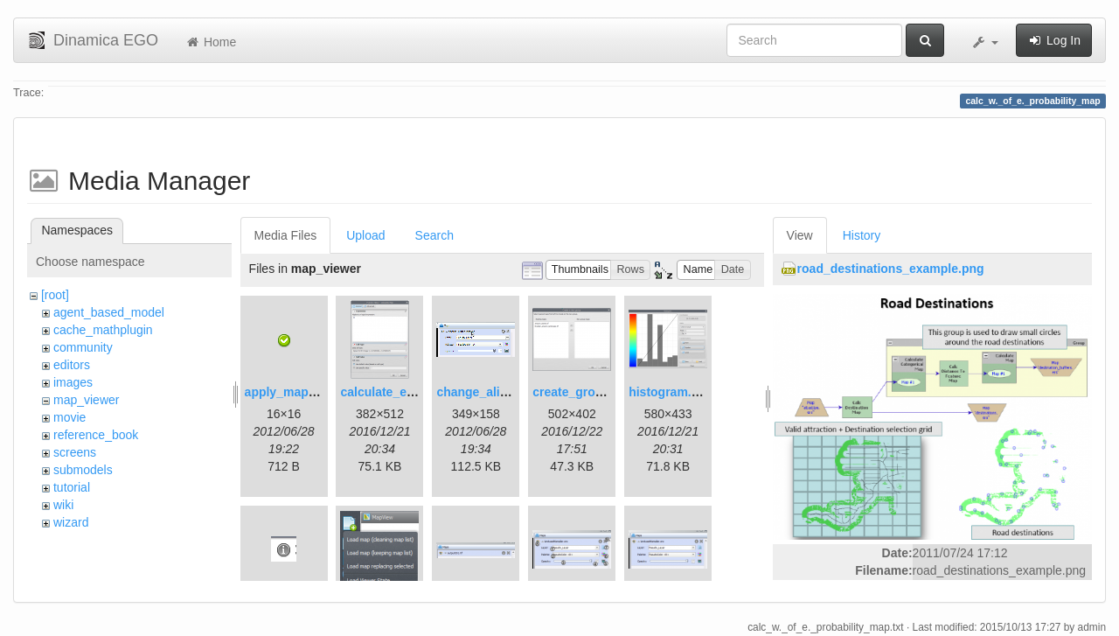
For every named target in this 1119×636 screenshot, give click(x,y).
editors (71, 365)
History (862, 235)
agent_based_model (108, 312)
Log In (1054, 40)
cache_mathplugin (103, 330)
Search (434, 235)
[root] (55, 295)
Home (210, 42)
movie (69, 417)
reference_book (95, 435)
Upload (365, 235)
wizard (70, 522)
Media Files (285, 235)
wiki (63, 505)
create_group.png (584, 392)
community (83, 347)
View (800, 235)
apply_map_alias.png (307, 392)
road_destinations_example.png (890, 269)
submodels (83, 470)
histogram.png (671, 392)
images (73, 382)
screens (74, 452)
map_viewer (86, 400)
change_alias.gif (484, 392)
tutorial (71, 487)
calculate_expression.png (415, 392)
